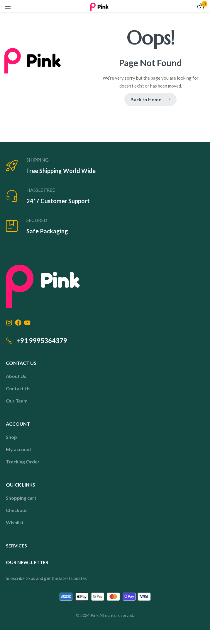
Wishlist (15, 522)
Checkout (16, 510)
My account (18, 449)
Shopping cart (21, 498)
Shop (11, 437)
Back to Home (150, 99)
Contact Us (18, 388)
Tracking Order (23, 461)
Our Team (17, 400)
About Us (16, 376)
